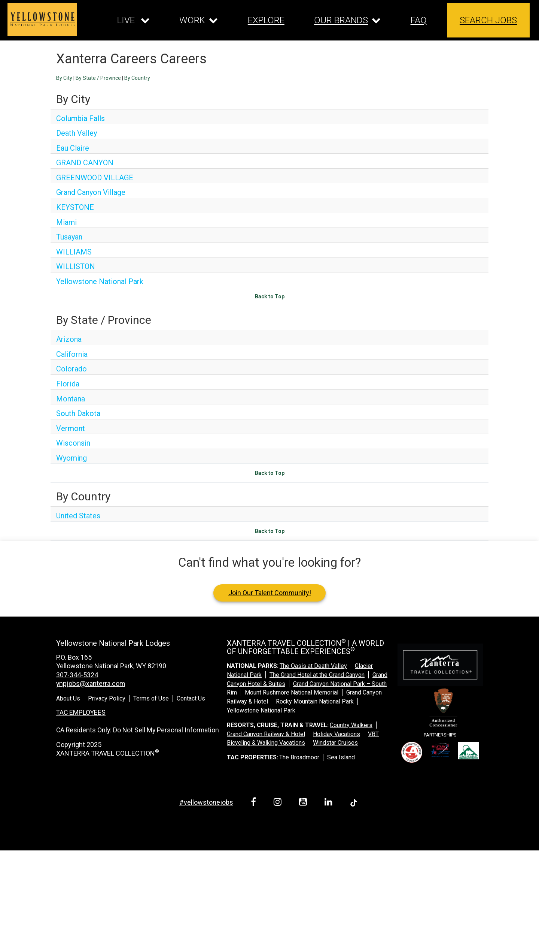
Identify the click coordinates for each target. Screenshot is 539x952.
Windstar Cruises (335, 742)
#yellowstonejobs (206, 802)
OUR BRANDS (341, 20)
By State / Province (98, 78)
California (72, 354)
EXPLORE (266, 20)
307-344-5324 (77, 675)
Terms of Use (151, 698)
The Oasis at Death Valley (313, 665)
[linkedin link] (330, 803)
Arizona (69, 339)
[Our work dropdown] (198, 20)
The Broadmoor (299, 757)
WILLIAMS (74, 251)
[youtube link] (304, 803)
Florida (67, 383)
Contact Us (191, 698)
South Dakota (78, 413)
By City (64, 78)
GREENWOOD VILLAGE (94, 177)
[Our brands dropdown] (347, 20)
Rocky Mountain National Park (315, 701)
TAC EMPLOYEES (81, 712)
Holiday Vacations (336, 734)
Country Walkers (351, 725)
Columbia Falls (80, 118)
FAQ (419, 20)
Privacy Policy (106, 698)
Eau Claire (72, 148)
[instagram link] (279, 803)
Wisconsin (73, 443)
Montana (70, 398)
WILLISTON (75, 266)
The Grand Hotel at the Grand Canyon (317, 674)
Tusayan (69, 236)
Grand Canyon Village (90, 192)
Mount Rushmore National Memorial (291, 692)
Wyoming (71, 458)
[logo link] (42, 19)
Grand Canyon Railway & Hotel (266, 734)
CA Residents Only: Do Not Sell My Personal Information (138, 730)
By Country (137, 78)
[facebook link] (255, 803)
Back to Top (269, 296)
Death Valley (76, 133)
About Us (68, 698)
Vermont (70, 428)
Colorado (71, 368)
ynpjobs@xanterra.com (90, 683)
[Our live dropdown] (133, 20)
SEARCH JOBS (488, 20)
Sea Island (341, 757)
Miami (66, 222)
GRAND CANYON (84, 162)
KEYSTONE (75, 207)
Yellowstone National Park (99, 281)
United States (78, 515)
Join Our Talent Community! (269, 593)
